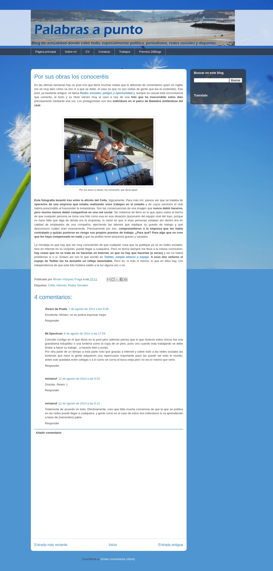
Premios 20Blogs (150, 51)
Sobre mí (71, 51)
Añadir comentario (48, 432)
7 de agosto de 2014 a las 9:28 (88, 309)
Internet (61, 285)
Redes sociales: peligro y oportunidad (106, 93)
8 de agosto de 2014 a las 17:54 (84, 333)
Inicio (113, 545)
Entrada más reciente (50, 545)
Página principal (45, 51)
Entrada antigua (170, 545)
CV (87, 51)
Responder (52, 320)
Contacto (104, 51)
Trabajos (124, 51)
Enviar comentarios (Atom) (118, 559)
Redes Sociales (78, 285)
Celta (51, 285)
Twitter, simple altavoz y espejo (126, 257)
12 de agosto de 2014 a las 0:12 (79, 403)
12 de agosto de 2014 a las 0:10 (79, 378)
